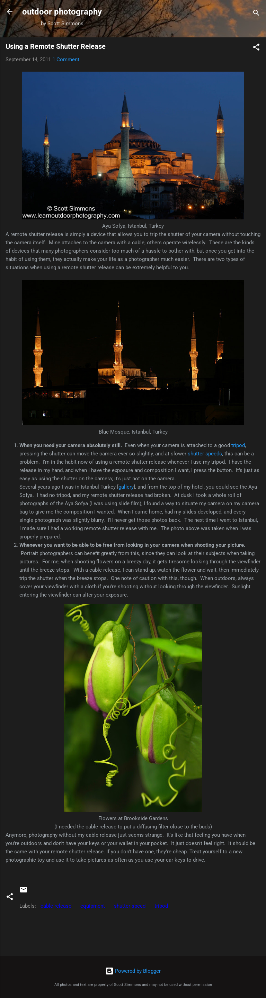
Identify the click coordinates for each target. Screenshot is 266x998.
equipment (92, 906)
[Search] (256, 14)
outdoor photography (62, 12)
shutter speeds (205, 454)
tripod (238, 445)
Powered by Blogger (133, 971)
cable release (56, 906)
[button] (256, 48)
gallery (126, 487)
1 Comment (65, 59)
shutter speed (129, 906)
